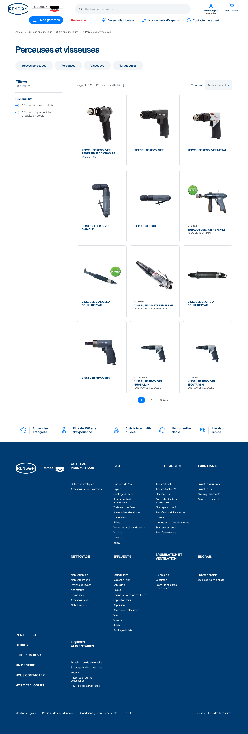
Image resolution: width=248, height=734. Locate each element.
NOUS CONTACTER (30, 675)
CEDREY (22, 645)
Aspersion (119, 605)
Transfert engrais (207, 574)
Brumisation (162, 574)
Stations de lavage (81, 584)
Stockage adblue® (166, 507)
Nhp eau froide (79, 574)
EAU (116, 466)
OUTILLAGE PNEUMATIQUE (82, 466)
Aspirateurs (77, 589)
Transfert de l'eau (123, 484)
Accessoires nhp (80, 600)
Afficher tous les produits (37, 105)
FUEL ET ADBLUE (169, 466)
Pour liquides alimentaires (85, 685)
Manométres (120, 517)
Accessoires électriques (126, 512)
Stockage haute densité (211, 579)
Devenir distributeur (118, 20)
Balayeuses (77, 594)
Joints (116, 522)
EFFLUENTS (122, 556)
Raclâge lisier (120, 574)
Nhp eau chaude (80, 579)
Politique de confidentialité (58, 713)
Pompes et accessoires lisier (129, 594)
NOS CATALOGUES (30, 685)
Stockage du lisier (123, 630)
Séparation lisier (122, 600)
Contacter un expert (203, 20)
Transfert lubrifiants (209, 484)
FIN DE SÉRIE (25, 665)
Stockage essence (166, 527)
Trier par (196, 85)
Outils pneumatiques (82, 484)
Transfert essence (166, 532)
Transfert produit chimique (170, 512)
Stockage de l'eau (123, 494)
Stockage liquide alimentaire (86, 667)
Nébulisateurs (79, 605)
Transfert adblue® (166, 489)
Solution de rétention (210, 499)
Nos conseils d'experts (160, 20)
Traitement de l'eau (124, 507)
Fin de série (78, 20)
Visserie (117, 532)
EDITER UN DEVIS (29, 655)
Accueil (20, 31)
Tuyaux (117, 489)
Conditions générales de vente (98, 713)
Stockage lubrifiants (209, 494)
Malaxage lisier (121, 579)
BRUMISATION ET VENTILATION (169, 556)
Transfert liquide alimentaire (86, 662)
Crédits (128, 713)
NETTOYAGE (80, 556)
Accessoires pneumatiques (86, 489)
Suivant (164, 400)
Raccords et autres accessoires (123, 501)
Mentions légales (26, 713)
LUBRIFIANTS (208, 466)
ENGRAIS (205, 556)
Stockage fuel (163, 494)
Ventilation (119, 584)
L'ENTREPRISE (26, 635)
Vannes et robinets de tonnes (130, 527)
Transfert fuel (163, 484)
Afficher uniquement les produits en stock (37, 114)
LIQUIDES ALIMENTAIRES (82, 644)
